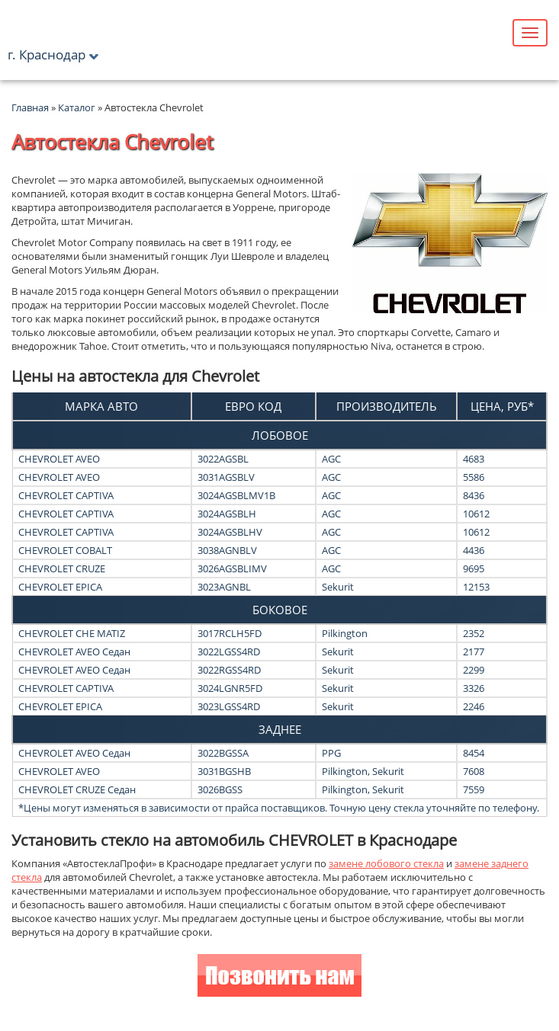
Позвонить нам (279, 977)
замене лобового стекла (386, 863)
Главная (30, 107)
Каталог (78, 107)
